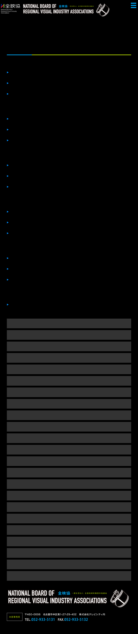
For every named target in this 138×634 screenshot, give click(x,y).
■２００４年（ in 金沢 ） (69, 564)
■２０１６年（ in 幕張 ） (69, 426)
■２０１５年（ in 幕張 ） (69, 438)
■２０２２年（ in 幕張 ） (69, 357)
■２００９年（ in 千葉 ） (69, 507)
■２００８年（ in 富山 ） (69, 518)
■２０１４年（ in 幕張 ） (69, 449)
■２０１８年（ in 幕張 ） (69, 403)
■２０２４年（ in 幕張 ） (69, 334)
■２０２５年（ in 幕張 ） (69, 323)
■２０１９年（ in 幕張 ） (69, 392)
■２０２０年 (69, 380)
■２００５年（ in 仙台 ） (69, 553)
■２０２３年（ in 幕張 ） (69, 346)
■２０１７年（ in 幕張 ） (69, 415)
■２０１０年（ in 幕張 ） (69, 495)
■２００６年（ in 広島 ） (69, 541)
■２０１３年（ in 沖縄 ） (69, 461)
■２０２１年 (69, 369)
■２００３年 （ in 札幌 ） (69, 575)
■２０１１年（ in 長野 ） (69, 484)
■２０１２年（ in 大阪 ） (69, 472)
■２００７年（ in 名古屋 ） (69, 530)
